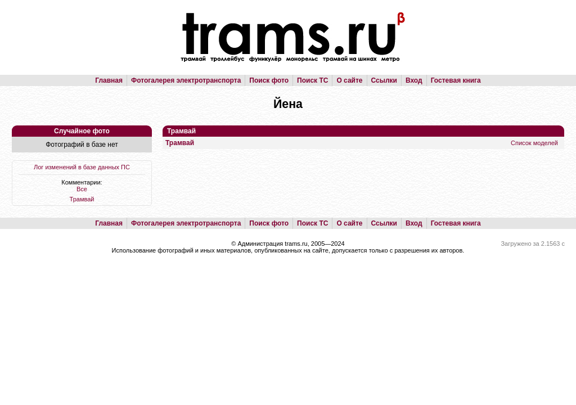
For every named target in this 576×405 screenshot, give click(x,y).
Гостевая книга (456, 80)
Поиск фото (269, 80)
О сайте (349, 80)
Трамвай (82, 199)
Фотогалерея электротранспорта (186, 80)
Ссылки (384, 80)
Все (81, 189)
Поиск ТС (312, 80)
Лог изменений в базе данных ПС (82, 167)
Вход (414, 80)
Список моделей (534, 143)
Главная (109, 80)
